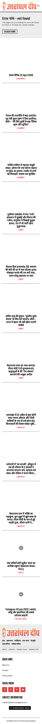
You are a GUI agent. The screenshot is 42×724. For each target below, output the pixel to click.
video (21, 572)
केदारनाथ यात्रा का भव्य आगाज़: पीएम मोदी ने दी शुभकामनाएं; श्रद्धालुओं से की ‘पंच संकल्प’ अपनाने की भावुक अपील (21, 370)
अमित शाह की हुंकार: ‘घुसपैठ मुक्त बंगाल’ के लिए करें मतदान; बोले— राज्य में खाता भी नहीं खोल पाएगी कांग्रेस (21, 321)
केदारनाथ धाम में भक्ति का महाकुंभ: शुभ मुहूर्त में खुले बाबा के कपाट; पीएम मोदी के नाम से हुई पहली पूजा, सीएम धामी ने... (21, 518)
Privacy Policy (7, 676)
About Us (5, 665)
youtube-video (20, 619)
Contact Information (12, 697)
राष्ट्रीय (21, 230)
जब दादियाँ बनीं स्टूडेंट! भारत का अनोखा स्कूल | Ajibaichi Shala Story (21, 566)
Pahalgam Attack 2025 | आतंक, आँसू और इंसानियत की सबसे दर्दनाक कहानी (21, 612)
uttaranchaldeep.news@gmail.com (14, 702)
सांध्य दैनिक (21, 79)
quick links (7, 659)
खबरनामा (21, 427)
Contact (5, 670)
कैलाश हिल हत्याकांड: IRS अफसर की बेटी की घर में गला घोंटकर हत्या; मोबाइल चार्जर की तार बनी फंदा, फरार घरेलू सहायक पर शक (21, 271)
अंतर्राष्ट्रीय (21, 128)
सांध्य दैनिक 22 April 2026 (21, 75)
